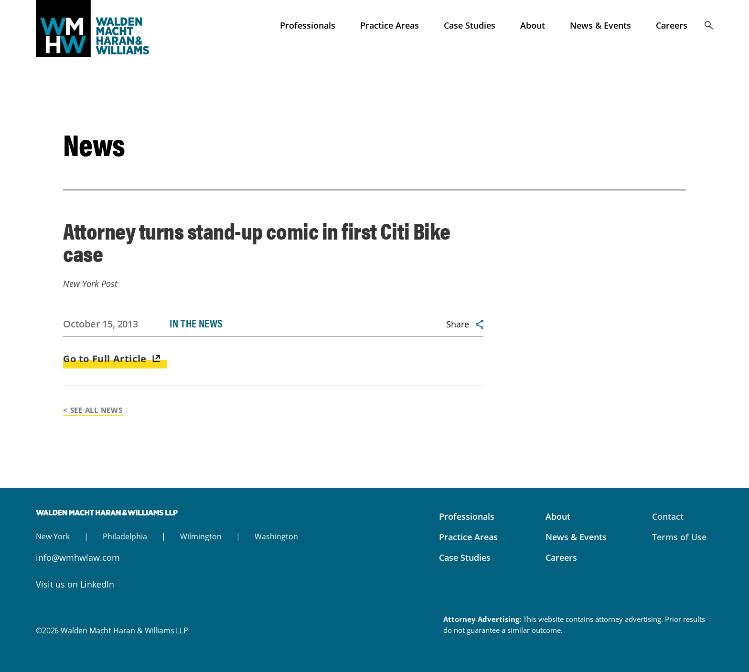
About (532, 25)
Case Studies (469, 25)
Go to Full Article (105, 358)
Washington (276, 536)
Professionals (307, 25)
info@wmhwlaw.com (78, 557)
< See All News (93, 410)
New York (53, 536)
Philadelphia (125, 536)
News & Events (600, 25)
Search (709, 25)
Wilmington (201, 536)
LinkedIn (97, 584)
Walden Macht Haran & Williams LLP (107, 28)
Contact (668, 516)
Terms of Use (679, 537)
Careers (671, 25)
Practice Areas (389, 25)
